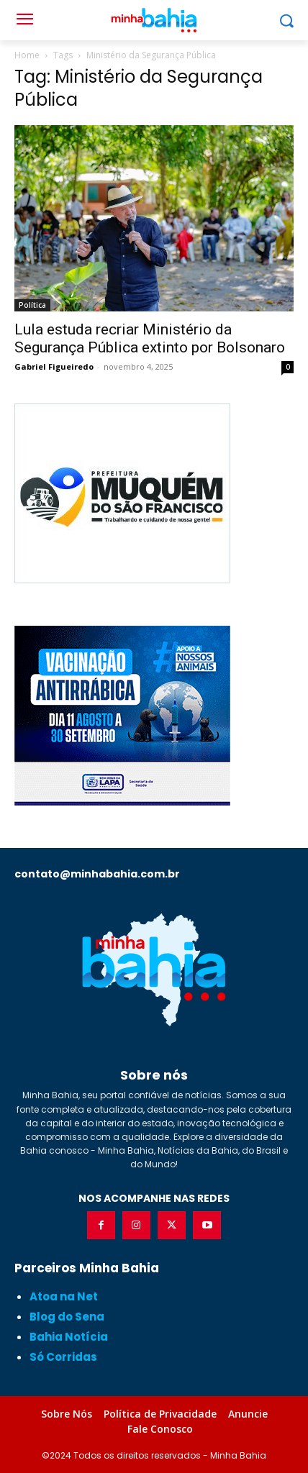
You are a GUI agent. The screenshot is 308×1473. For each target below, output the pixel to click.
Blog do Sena (67, 1316)
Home (27, 55)
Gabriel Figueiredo (54, 366)
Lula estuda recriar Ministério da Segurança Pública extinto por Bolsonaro (149, 338)
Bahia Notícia (69, 1336)
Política (32, 305)
